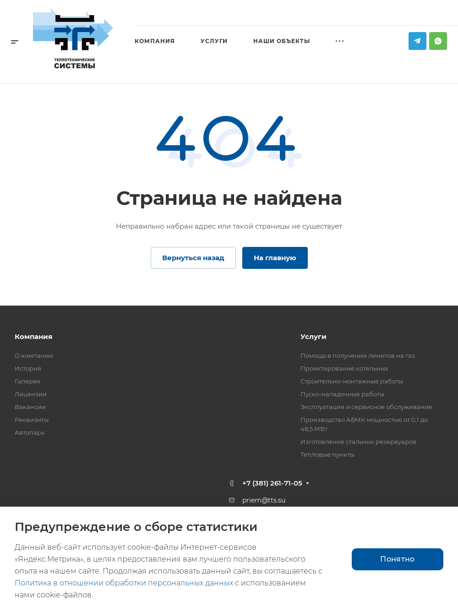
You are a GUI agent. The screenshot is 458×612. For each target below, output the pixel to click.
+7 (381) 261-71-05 (272, 483)
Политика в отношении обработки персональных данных (124, 583)
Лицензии (31, 394)
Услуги (313, 336)
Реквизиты (32, 419)
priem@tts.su (263, 500)
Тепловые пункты (327, 454)
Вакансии (30, 406)
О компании (34, 355)
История (28, 368)
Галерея (27, 381)
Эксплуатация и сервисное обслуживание (366, 406)
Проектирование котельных (344, 368)
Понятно (397, 559)
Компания (33, 336)
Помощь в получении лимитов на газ (357, 355)
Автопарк (30, 432)
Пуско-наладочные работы (342, 394)
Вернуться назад (193, 257)
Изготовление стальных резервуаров (358, 441)
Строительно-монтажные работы (351, 381)
